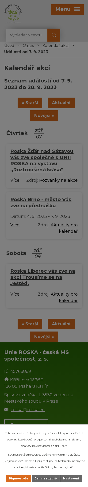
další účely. (60, 446)
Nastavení (71, 478)
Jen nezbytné (46, 478)
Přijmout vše (18, 478)
